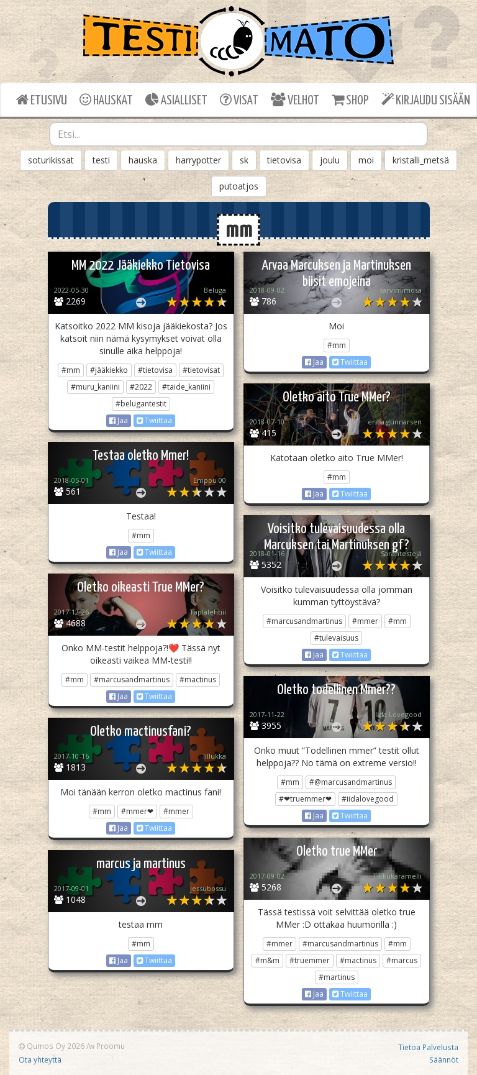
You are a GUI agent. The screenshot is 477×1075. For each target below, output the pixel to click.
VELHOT (295, 100)
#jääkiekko (109, 370)
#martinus (337, 977)
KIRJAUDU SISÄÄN (425, 100)
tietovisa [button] (284, 160)
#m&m (267, 960)
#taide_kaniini (186, 387)
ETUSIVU (41, 100)
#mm (70, 370)
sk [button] (244, 160)
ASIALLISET (176, 100)
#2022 (141, 387)
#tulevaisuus (336, 638)
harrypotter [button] (198, 160)
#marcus (401, 960)
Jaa (118, 420)
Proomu (110, 1046)
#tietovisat (201, 370)
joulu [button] (330, 160)
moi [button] (366, 160)
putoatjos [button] (238, 186)
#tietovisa (155, 370)
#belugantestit (141, 403)
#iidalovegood (368, 799)
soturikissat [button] (51, 160)
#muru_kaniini (95, 387)
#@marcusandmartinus (350, 782)
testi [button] (101, 160)
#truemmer (309, 960)
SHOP (350, 100)
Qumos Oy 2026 (51, 1046)
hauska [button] (143, 160)
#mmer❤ (137, 811)
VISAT (239, 100)
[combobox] (238, 134)
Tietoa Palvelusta (428, 1047)
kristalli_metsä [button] (421, 160)
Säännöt (443, 1059)
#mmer (365, 621)
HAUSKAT (106, 100)
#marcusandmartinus (304, 621)
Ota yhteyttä (40, 1059)
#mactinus (197, 679)
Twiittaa (154, 420)
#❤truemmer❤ (305, 799)
